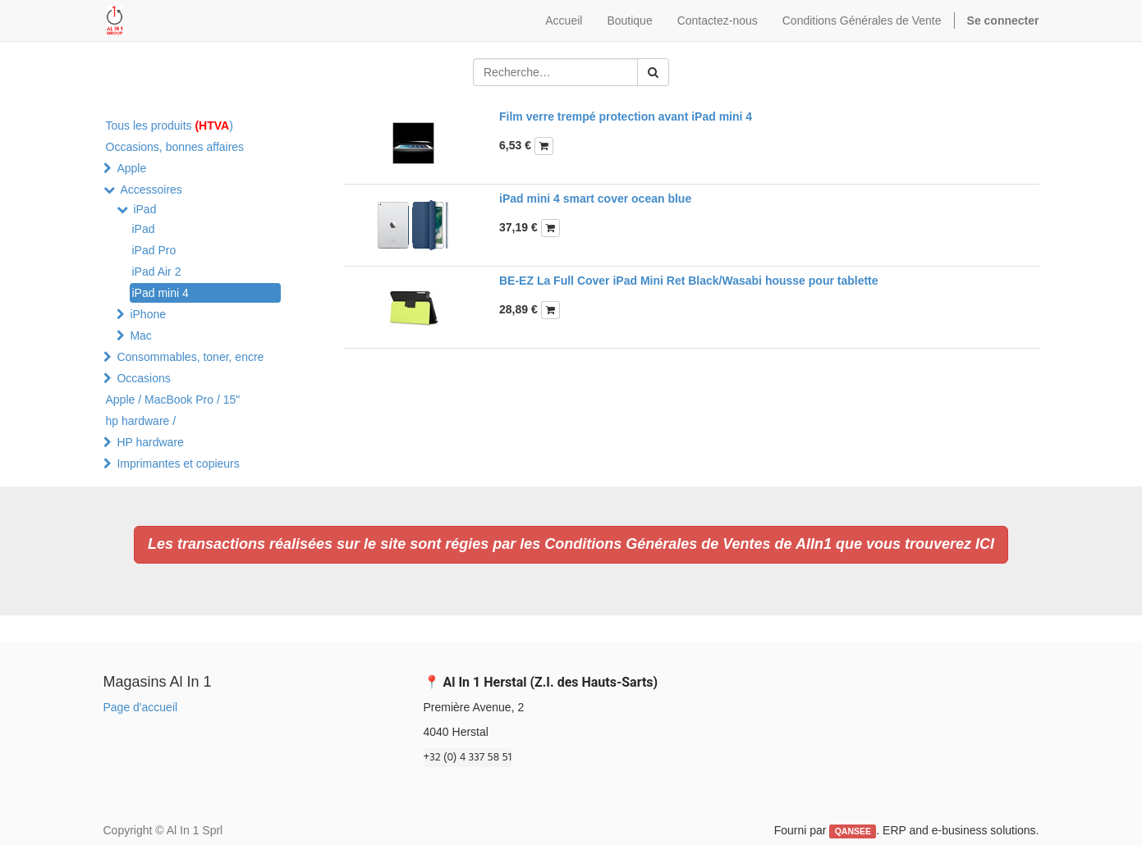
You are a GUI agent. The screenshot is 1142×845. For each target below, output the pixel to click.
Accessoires (150, 189)
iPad (144, 209)
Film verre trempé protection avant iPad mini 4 (625, 116)
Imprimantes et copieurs (178, 463)
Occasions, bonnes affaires (175, 146)
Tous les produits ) (169, 125)
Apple (131, 168)
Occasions (143, 378)
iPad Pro (154, 250)
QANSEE (853, 831)
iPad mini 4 (160, 292)
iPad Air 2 (156, 271)
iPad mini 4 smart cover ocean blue (595, 198)
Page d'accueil (140, 707)
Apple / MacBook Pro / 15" (173, 399)
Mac (140, 335)
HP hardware (150, 442)
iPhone (148, 314)
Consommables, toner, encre (190, 356)
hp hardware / (141, 420)
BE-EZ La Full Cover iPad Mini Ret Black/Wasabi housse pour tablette (688, 280)
